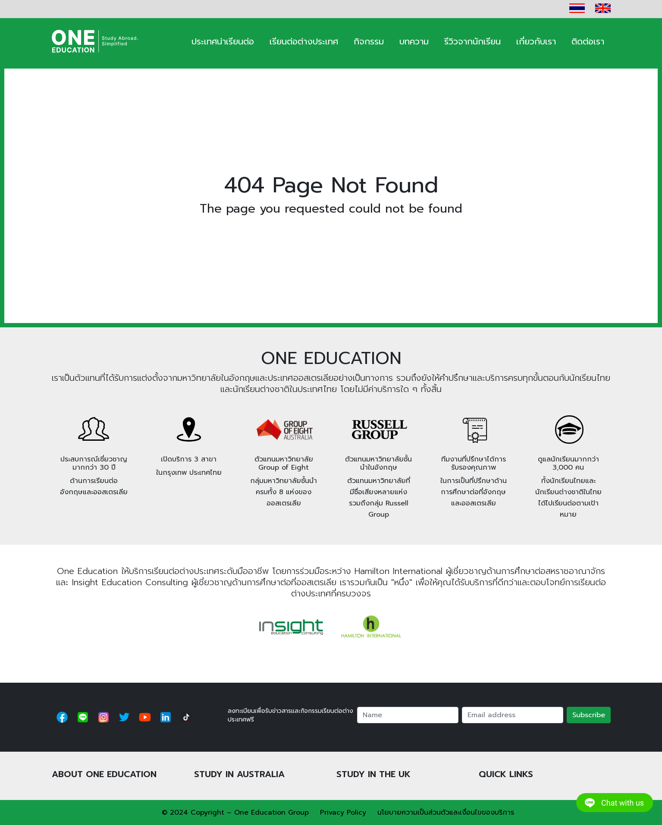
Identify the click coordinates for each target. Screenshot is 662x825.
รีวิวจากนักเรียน (472, 41)
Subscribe (588, 715)
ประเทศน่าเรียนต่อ (222, 41)
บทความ (414, 41)
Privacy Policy (343, 812)
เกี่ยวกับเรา (536, 41)
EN (603, 8)
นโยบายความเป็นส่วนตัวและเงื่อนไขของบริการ (445, 812)
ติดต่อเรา (587, 41)
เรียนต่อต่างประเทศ (304, 41)
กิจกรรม (369, 41)
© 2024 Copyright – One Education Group (235, 812)
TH (577, 8)
